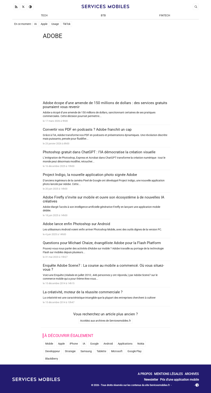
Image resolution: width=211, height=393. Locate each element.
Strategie (70, 351)
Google (94, 343)
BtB (103, 15)
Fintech (164, 15)
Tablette (101, 351)
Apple (44, 24)
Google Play (134, 351)
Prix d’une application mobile (179, 379)
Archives (192, 374)
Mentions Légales (168, 374)
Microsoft (117, 351)
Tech (44, 15)
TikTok (66, 24)
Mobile (49, 343)
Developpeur (52, 351)
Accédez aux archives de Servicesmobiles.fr (105, 320)
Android (108, 343)
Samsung (86, 351)
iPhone (74, 343)
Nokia (140, 343)
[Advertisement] (105, 70)
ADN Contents (183, 385)
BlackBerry (51, 358)
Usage (55, 24)
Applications (125, 343)
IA (35, 24)
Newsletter (151, 379)
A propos (145, 374)
